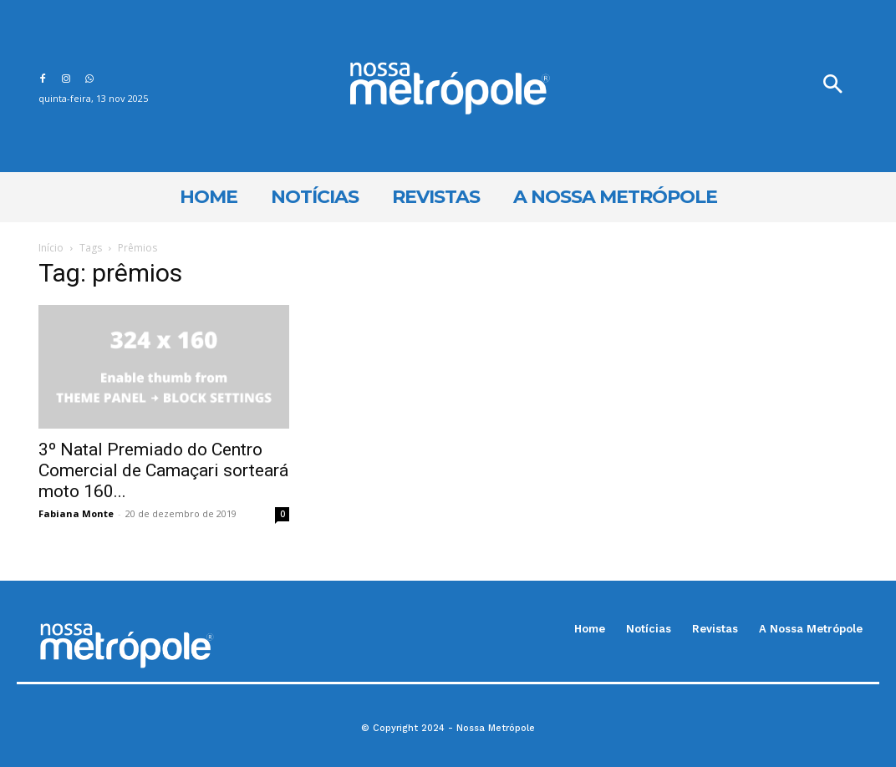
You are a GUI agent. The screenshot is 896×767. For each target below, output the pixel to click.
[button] (832, 86)
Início (51, 248)
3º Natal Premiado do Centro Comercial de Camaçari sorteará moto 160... (163, 470)
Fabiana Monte (76, 513)
